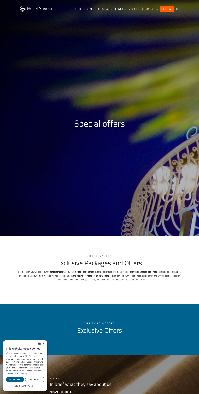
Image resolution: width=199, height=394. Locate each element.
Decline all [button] (35, 379)
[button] (25, 386)
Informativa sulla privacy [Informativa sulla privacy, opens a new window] (16, 373)
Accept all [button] (14, 379)
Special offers (150, 9)
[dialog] (25, 365)
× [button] (43, 344)
